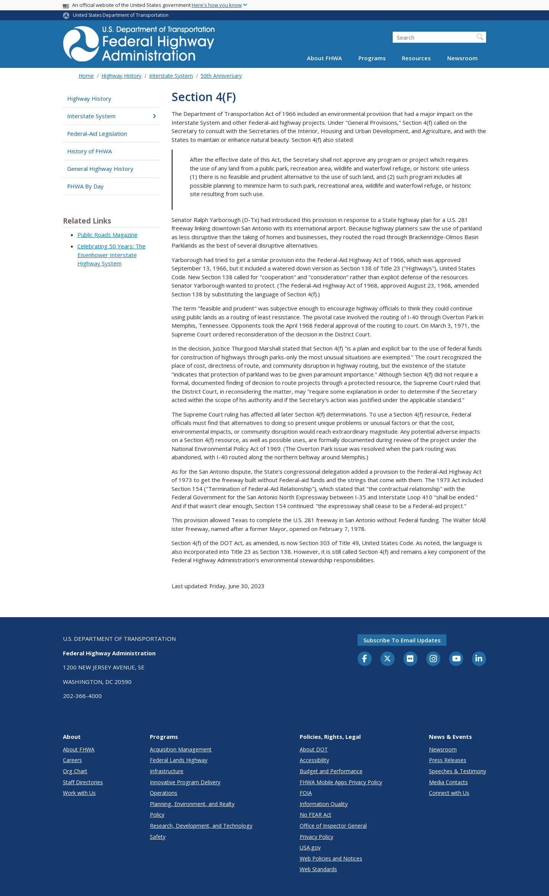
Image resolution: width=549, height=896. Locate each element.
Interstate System (171, 75)
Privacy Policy (316, 836)
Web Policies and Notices (331, 858)
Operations (163, 792)
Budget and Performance (331, 771)
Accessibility (314, 760)
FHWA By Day (85, 186)
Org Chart (75, 771)
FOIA (306, 792)
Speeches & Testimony (457, 771)
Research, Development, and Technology (201, 825)
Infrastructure (166, 771)
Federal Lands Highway (178, 760)
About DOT (314, 749)
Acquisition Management (181, 749)
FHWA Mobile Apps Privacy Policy (341, 782)
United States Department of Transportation (121, 15)
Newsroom (462, 58)
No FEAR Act (315, 814)
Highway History (121, 75)
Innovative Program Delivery (185, 782)
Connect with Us (449, 792)
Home (86, 75)
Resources (416, 58)
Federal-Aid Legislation (97, 133)
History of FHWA (89, 151)
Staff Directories (83, 782)
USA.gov (310, 847)
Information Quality (324, 804)
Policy (157, 814)
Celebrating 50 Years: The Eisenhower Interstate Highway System (111, 254)
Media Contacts (448, 782)
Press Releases (447, 760)
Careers (72, 760)
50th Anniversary (221, 75)
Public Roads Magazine (107, 234)
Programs (372, 58)
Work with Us (79, 792)
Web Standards (318, 869)
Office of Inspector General (333, 825)
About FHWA (324, 58)
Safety (157, 836)
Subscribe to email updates (402, 640)
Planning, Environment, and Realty (192, 804)
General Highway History (100, 168)
